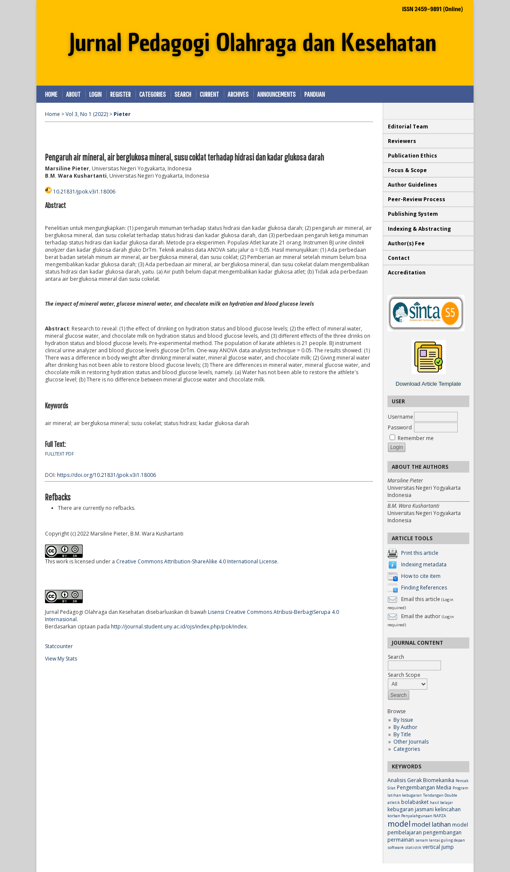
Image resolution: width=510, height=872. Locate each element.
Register (120, 94)
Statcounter (59, 646)
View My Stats (61, 658)
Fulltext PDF (59, 454)
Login (95, 94)
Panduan (314, 94)
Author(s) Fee (406, 243)
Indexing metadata (424, 564)
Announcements (276, 94)
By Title (402, 734)
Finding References (424, 587)
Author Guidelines (412, 184)
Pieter (122, 114)
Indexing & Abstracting (419, 228)
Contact (399, 258)
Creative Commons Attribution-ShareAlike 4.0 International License (196, 561)
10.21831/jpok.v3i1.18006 (84, 191)
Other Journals (411, 741)
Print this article (419, 553)
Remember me (416, 438)
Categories (406, 749)
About (73, 94)
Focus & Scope (407, 170)
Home (51, 94)
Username (400, 416)
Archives (238, 94)
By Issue (403, 719)
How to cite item (421, 576)
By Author (405, 727)
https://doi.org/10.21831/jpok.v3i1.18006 (106, 475)
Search (182, 94)
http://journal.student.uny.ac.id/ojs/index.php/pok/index (178, 626)
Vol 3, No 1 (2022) (87, 114)
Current (209, 94)
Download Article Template (428, 384)
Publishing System (413, 213)
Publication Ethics (412, 155)
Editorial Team (408, 126)
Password (400, 427)
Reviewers (402, 141)
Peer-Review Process (416, 199)
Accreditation (407, 272)
